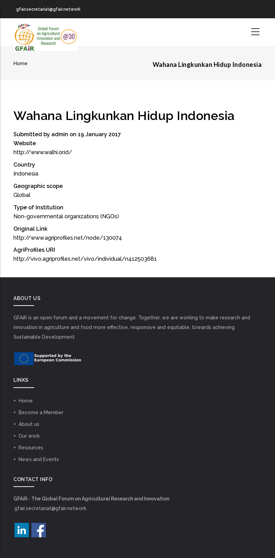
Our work (29, 436)
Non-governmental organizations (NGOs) (66, 216)
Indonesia (25, 173)
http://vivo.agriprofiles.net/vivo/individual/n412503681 (85, 259)
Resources (31, 447)
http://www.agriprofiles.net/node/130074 (67, 238)
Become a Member (41, 412)
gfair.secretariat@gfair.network (50, 508)
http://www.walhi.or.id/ (42, 152)
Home (20, 63)
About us (29, 424)
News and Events (39, 459)
